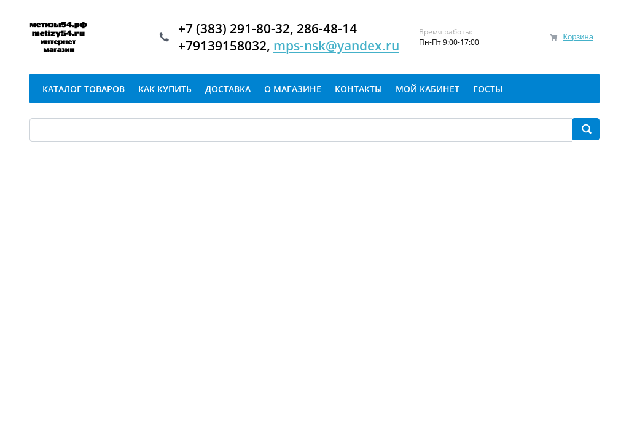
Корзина (578, 36)
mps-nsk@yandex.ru (336, 45)
